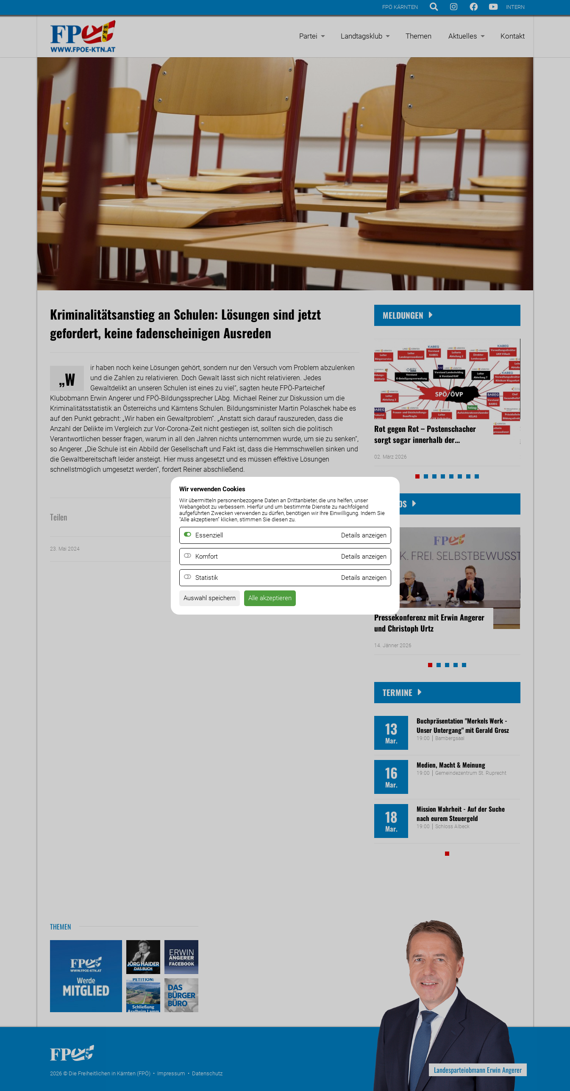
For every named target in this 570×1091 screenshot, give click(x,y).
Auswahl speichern (212, 599)
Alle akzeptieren (276, 599)
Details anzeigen (361, 556)
